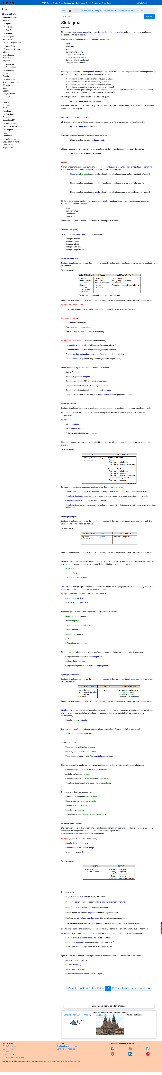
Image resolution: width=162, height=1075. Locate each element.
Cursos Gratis (9, 14)
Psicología (7, 111)
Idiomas (6, 20)
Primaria (6, 117)
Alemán (9, 30)
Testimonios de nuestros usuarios (70, 1046)
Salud (5, 88)
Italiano (9, 33)
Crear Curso (106, 3)
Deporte (6, 91)
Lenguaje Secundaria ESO (105, 11)
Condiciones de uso (48, 1061)
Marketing (10, 70)
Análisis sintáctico (125, 11)
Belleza (6, 102)
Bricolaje (6, 105)
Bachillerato (7, 136)
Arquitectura (8, 148)
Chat (61, 3)
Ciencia (6, 76)
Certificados (7, 1052)
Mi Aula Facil (142, 3)
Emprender (10, 64)
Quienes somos (9, 1049)
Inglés (8, 24)
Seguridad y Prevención (12, 142)
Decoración (7, 99)
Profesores (96, 3)
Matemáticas (11, 79)
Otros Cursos (8, 145)
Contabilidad (11, 67)
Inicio (4, 9)
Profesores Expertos (11, 1054)
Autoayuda (7, 58)
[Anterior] (91, 988)
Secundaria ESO (9, 120)
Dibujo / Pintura (9, 94)
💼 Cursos (73, 11)
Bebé (5, 108)
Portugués (10, 37)
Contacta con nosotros (66, 1049)
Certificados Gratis (83, 3)
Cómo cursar (69, 3)
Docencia (6, 97)
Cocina (5, 73)
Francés (9, 27)
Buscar (149, 16)
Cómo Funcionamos (11, 1046)
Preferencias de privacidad (13, 1057)
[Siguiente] (131, 988)
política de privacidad (60, 1061)
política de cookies (74, 1061)
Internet (6, 52)
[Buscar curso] (100, 16)
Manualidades (8, 55)
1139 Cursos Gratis (50, 3)
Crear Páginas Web (13, 43)
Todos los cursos (10, 18)
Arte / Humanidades (11, 82)
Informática (7, 39)
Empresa (6, 61)
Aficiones (6, 85)
